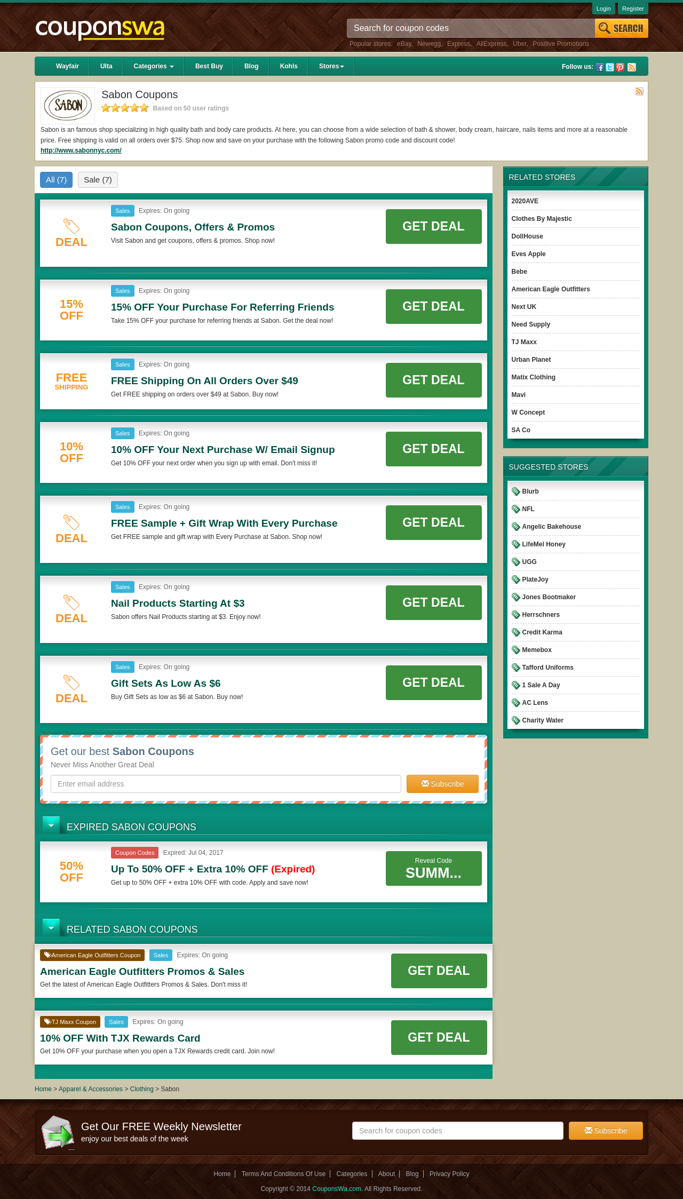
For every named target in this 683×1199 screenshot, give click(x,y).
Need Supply (531, 324)
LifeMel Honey (544, 544)
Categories (154, 66)
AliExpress (491, 43)
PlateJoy (535, 579)
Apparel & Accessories (91, 1089)
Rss (632, 67)
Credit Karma (542, 632)
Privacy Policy (450, 1174)
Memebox (537, 650)
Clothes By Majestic (542, 219)
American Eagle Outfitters (551, 289)
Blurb (530, 491)
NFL (528, 509)
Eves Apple (529, 254)
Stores (331, 66)
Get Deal (433, 226)
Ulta (106, 66)
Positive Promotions (561, 43)
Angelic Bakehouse (552, 526)
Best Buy (209, 66)
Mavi (519, 395)
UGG (529, 562)
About (386, 1174)
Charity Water (543, 720)
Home (43, 1089)
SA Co (521, 430)
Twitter (610, 67)
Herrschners (541, 614)
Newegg (429, 43)
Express (458, 43)
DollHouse (527, 236)
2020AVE (525, 201)
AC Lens (535, 702)
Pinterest (620, 67)
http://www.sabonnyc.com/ (81, 150)
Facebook (599, 67)
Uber (519, 43)
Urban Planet (531, 359)
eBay (404, 43)
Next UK (524, 307)
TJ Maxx (524, 342)
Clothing (142, 1089)
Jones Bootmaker (549, 597)
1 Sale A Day (541, 685)
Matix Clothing (534, 377)
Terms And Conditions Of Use (283, 1174)
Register (633, 8)
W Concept (528, 412)
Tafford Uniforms (548, 667)
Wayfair (67, 66)
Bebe (519, 271)
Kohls (289, 66)
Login (604, 8)
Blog (251, 66)
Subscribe (443, 784)
